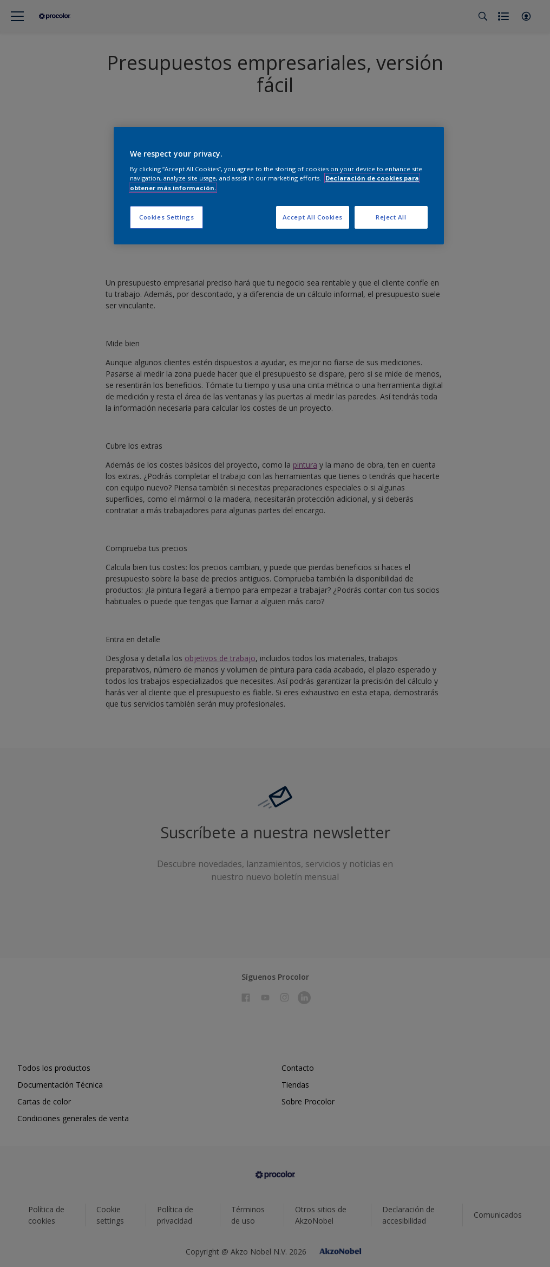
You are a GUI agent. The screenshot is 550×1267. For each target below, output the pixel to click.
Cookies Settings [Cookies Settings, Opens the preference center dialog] (166, 217)
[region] (279, 185)
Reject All (391, 217)
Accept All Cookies (313, 217)
